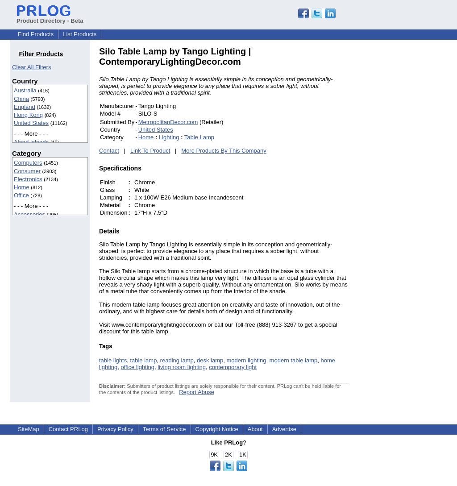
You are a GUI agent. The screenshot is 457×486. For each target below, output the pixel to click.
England (24, 107)
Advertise (284, 429)
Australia (25, 90)
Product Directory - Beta (50, 17)
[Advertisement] (409, 180)
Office (21, 195)
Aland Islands (31, 142)
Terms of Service (164, 429)
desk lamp (210, 360)
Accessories (29, 214)
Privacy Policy (115, 429)
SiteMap (28, 429)
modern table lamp (294, 360)
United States (31, 123)
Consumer (27, 171)
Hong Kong (28, 115)
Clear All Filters (31, 67)
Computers (28, 162)
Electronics (28, 179)
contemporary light (233, 367)
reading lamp (177, 360)
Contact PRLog (68, 429)
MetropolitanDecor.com (168, 122)
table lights (113, 360)
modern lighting (246, 360)
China (21, 99)
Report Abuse (196, 392)
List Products (79, 34)
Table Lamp (199, 137)
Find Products (36, 34)
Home (21, 187)
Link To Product (150, 150)
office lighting (137, 367)
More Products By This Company (223, 150)
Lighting (169, 137)
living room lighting (182, 367)
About (255, 429)
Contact (109, 150)
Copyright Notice (216, 429)
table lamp (143, 360)
